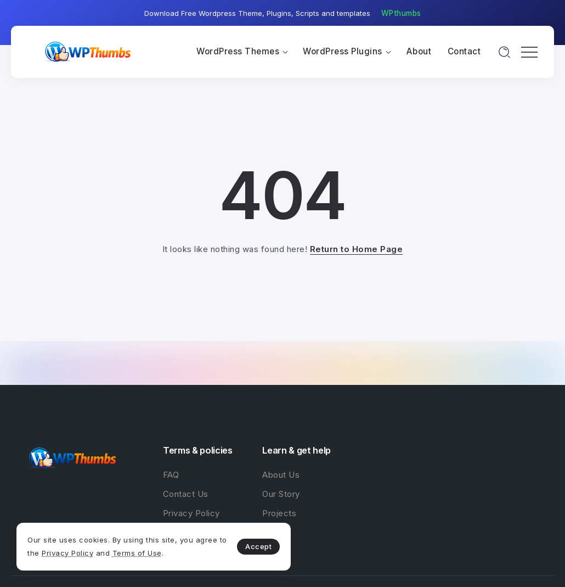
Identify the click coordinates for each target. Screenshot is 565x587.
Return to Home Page (356, 249)
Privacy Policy (67, 553)
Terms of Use (137, 553)
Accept (258, 546)
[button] (401, 14)
